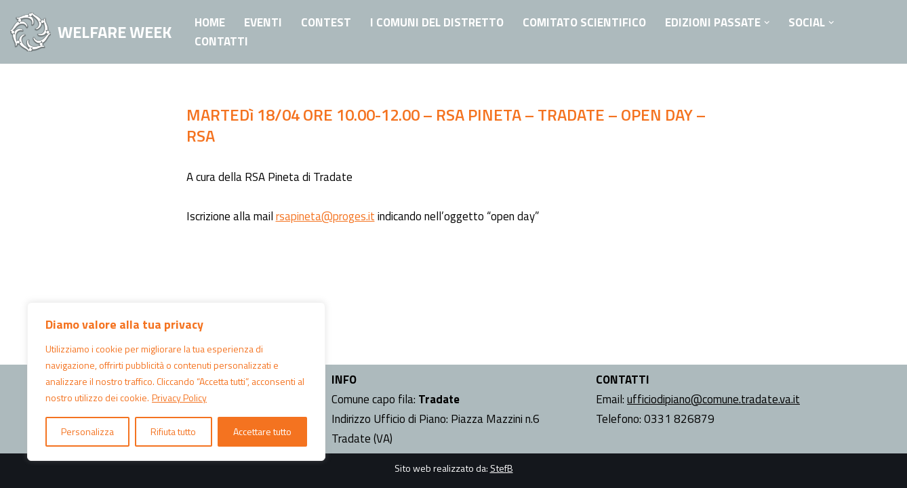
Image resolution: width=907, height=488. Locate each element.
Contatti (221, 41)
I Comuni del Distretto (437, 22)
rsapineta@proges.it (325, 216)
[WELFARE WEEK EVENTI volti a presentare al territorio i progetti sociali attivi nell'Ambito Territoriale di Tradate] (91, 32)
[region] (176, 381)
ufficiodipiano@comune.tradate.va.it (713, 399)
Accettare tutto (262, 431)
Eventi (263, 22)
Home (210, 22)
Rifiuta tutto (173, 431)
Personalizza (87, 431)
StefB (501, 468)
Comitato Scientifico (584, 22)
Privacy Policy (179, 397)
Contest (326, 22)
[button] (767, 23)
